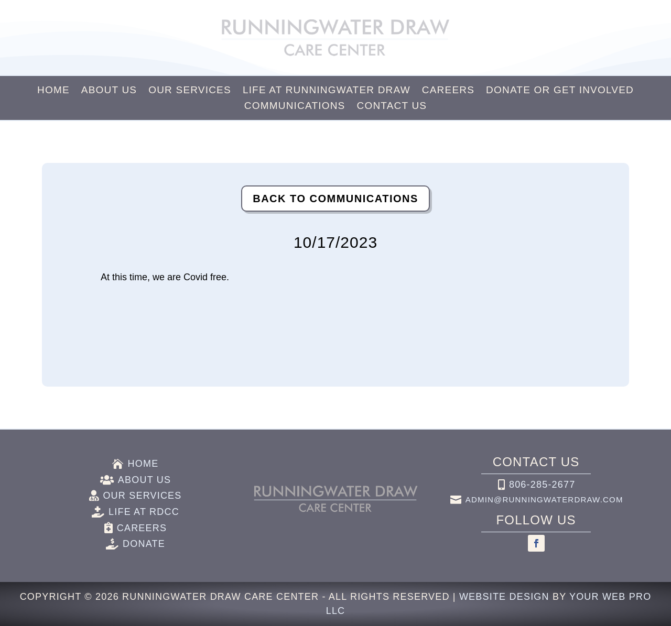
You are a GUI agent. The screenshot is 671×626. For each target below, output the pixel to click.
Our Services (189, 90)
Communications (294, 106)
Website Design (504, 596)
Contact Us (391, 106)
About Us (109, 90)
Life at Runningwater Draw (326, 90)
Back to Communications (335, 198)
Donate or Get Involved (560, 90)
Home (53, 90)
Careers (448, 90)
